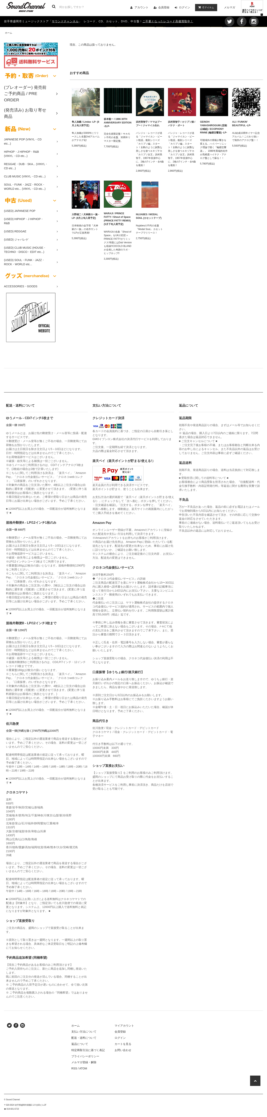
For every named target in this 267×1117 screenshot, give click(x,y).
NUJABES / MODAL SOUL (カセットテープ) (148, 216)
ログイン (184, 7)
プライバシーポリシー (85, 1056)
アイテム (205, 7)
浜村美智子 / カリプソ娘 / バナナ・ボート (181, 123)
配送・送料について (83, 1037)
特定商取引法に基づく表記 (88, 1050)
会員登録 (163, 7)
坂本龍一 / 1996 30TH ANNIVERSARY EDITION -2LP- (118, 123)
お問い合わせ (123, 1050)
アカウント (141, 7)
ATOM (83, 1068)
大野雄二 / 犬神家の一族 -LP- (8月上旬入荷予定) (85, 216)
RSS (74, 1068)
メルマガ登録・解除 (83, 1062)
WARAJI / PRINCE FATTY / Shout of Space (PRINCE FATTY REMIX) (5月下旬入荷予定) (117, 219)
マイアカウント (124, 1025)
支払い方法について (83, 1031)
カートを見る (123, 1044)
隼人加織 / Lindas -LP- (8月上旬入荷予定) (85, 123)
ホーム (8, 32)
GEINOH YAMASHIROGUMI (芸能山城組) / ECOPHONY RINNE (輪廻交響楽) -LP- (213, 127)
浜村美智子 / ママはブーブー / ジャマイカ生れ (149, 123)
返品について (79, 1044)
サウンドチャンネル (65, 21)
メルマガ (229, 7)
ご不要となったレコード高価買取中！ (167, 21)
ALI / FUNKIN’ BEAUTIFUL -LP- (241, 123)
